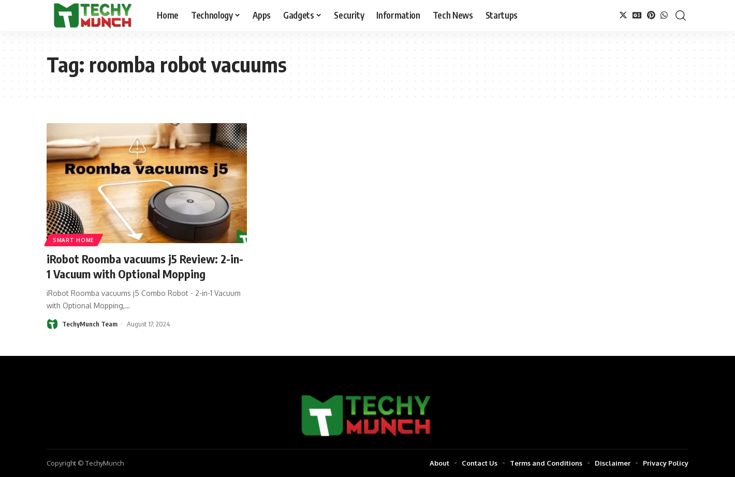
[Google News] (637, 15)
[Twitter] (623, 15)
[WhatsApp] (664, 15)
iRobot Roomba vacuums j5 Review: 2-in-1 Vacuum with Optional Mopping (145, 266)
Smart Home (73, 240)
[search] (680, 15)
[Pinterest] (651, 15)
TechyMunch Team (89, 324)
